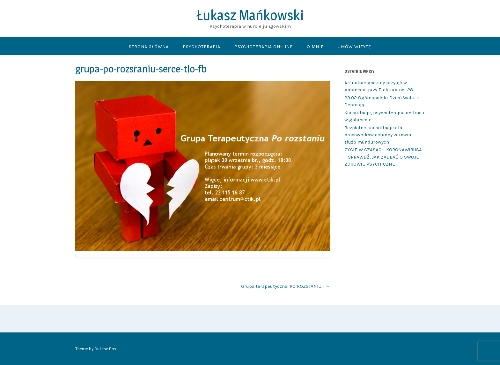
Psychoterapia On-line (263, 46)
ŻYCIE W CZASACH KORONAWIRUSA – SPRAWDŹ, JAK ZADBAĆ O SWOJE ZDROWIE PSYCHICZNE (383, 157)
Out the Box (105, 348)
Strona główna (149, 46)
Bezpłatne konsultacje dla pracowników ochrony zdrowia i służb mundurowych (379, 135)
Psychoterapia (201, 46)
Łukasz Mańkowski (250, 15)
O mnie (315, 46)
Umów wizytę (354, 46)
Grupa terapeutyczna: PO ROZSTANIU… (285, 286)
